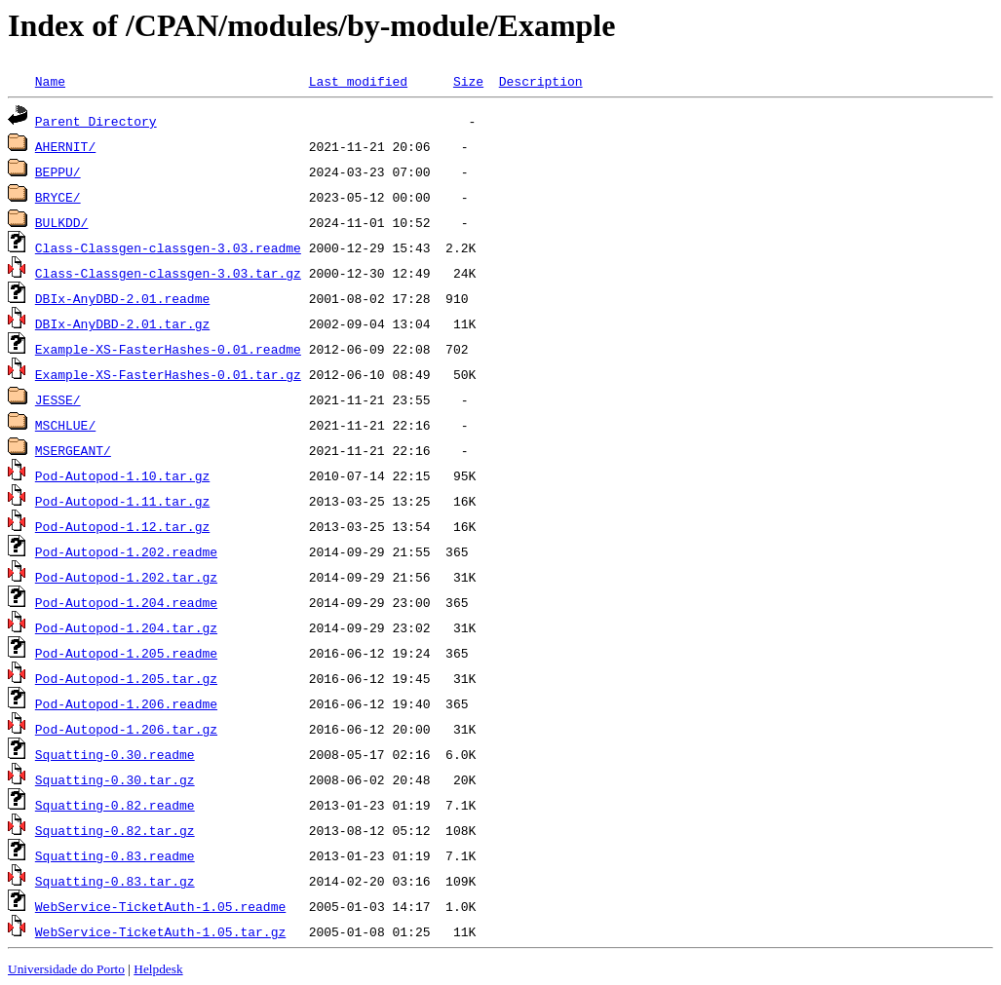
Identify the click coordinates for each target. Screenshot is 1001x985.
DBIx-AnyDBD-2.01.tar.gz (122, 323)
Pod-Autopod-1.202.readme (126, 551)
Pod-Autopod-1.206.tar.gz (126, 729)
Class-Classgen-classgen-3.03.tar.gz (168, 273)
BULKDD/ (62, 222)
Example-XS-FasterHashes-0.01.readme (168, 349)
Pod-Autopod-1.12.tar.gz (122, 526)
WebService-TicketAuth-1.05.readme (160, 906)
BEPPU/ (58, 171)
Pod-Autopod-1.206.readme (126, 703)
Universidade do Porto (66, 969)
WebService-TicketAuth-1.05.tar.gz (160, 931)
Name (50, 81)
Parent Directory (96, 121)
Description (541, 81)
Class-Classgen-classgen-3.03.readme (168, 247)
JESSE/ (58, 399)
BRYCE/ (58, 197)
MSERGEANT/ (73, 450)
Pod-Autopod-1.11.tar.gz (122, 501)
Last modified (358, 81)
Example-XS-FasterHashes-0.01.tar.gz (168, 374)
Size (468, 81)
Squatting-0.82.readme (115, 805)
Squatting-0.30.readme (115, 754)
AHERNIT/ (65, 146)
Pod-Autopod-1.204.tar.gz (126, 627)
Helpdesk (158, 969)
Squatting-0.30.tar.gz (115, 779)
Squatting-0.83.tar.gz (115, 881)
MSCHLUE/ (65, 425)
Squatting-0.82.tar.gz (115, 830)
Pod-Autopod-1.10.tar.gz (122, 475)
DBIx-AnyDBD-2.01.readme (122, 298)
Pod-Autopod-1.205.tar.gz (126, 678)
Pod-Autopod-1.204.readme (126, 602)
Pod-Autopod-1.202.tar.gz (126, 577)
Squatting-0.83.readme (115, 855)
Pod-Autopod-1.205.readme (126, 653)
